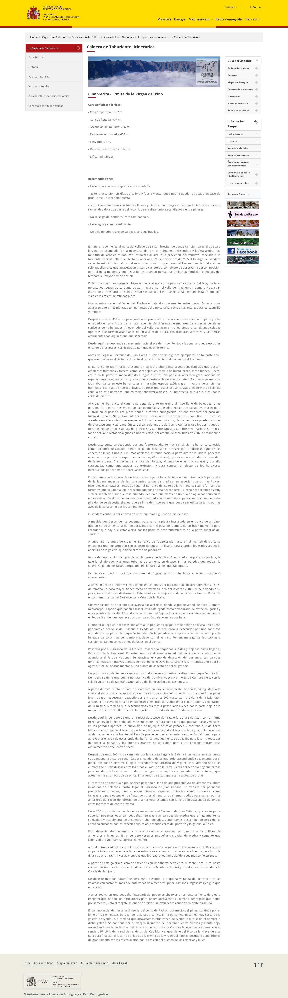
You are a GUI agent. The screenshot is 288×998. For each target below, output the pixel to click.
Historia (33, 67)
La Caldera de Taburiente (185, 37)
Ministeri (164, 19)
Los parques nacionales (152, 37)
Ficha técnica (36, 57)
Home (34, 37)
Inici (27, 963)
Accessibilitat (43, 963)
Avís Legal (119, 963)
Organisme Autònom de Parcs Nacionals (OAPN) (70, 37)
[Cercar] (254, 7)
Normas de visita (238, 103)
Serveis (251, 19)
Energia (179, 19)
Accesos (232, 75)
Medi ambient (199, 19)
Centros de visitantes (240, 89)
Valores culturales (38, 86)
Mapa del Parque (238, 82)
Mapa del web (67, 963)
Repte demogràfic (229, 19)
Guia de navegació (95, 963)
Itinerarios (234, 96)
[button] (212, 19)
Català (229, 7)
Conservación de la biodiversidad (239, 174)
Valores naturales (38, 76)
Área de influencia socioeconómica (48, 96)
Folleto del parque (238, 68)
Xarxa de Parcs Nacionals (119, 37)
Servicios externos (238, 110)
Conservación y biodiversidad (45, 106)
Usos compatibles (238, 183)
